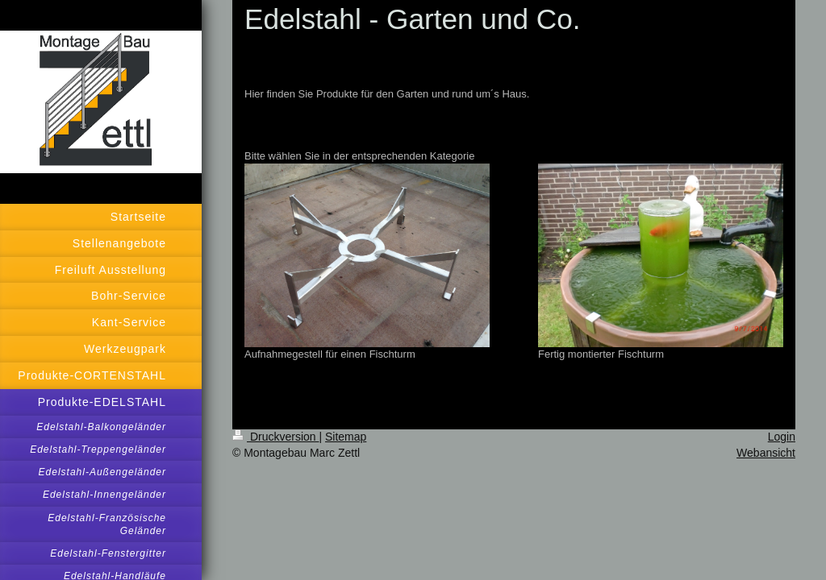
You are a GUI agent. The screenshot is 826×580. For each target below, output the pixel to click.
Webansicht (765, 452)
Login (781, 436)
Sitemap (345, 436)
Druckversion (275, 436)
